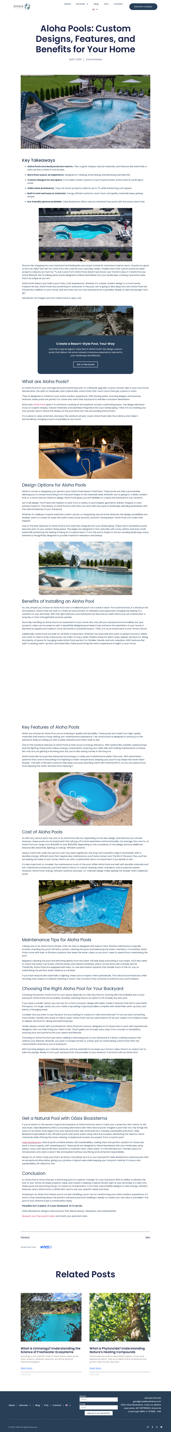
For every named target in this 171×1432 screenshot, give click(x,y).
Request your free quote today (38, 1216)
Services (87, 4)
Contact (87, 9)
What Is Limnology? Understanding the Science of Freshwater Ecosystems (50, 1350)
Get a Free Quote (85, 364)
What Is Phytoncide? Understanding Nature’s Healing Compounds (117, 1350)
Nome (82, 1396)
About (73, 3)
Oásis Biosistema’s (31, 1142)
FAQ (111, 3)
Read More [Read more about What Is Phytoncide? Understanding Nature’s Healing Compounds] (95, 1368)
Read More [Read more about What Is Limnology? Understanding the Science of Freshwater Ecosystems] (26, 1368)
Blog (101, 3)
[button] (41, 1247)
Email (82, 1404)
